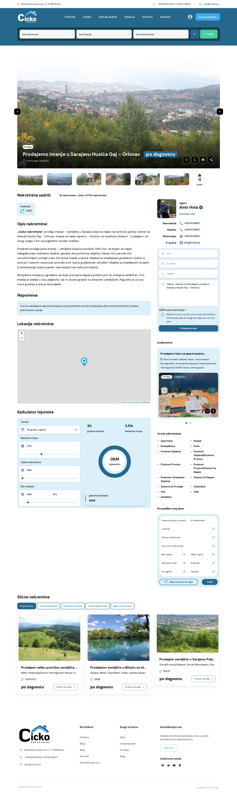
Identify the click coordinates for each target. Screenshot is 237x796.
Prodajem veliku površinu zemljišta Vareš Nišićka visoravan (66, 667)
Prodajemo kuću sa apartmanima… (182, 353)
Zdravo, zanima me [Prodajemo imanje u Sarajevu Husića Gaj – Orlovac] (190, 293)
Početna (84, 737)
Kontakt (84, 756)
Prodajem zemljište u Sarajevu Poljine (187, 659)
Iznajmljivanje (128, 743)
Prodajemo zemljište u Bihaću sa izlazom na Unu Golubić (133, 667)
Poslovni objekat (171, 451)
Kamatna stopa (29, 438)
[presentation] (164, 390)
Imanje (198, 441)
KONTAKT (165, 16)
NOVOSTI (147, 16)
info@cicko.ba (209, 4)
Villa (196, 491)
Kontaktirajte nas (90, 762)
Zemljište (166, 497)
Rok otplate (27, 486)
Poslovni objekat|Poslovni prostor (204, 455)
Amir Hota (188, 207)
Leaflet (122, 402)
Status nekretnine (97, 606)
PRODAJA (130, 16)
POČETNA (70, 16)
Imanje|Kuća (168, 446)
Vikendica (199, 486)
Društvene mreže (170, 758)
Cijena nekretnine (31, 462)
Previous (17, 111)
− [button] (21, 338)
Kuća (196, 446)
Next (220, 111)
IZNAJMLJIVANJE (108, 16)
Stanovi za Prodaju (172, 486)
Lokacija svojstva (72, 606)
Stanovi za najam (204, 477)
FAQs (122, 737)
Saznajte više (187, 213)
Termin (25, 422)
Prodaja (28, 147)
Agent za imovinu (122, 606)
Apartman (167, 441)
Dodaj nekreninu (208, 16)
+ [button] (21, 333)
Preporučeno (26, 606)
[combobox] (47, 34)
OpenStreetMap (134, 402)
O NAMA (87, 16)
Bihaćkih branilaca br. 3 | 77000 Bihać (38, 4)
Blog (82, 743)
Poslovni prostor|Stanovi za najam (205, 468)
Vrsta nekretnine (48, 606)
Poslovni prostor (171, 464)
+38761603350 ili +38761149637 (172, 4)
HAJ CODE (214, 787)
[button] (186, 423)
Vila (163, 491)
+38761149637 (189, 223)
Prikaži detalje (65, 687)
